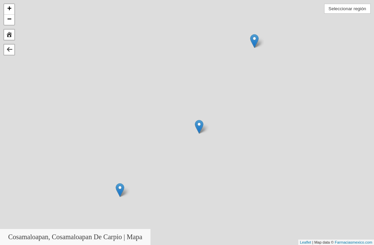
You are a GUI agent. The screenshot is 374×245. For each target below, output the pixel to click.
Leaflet (305, 242)
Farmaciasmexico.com (353, 242)
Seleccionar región (347, 8)
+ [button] (9, 9)
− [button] (9, 20)
